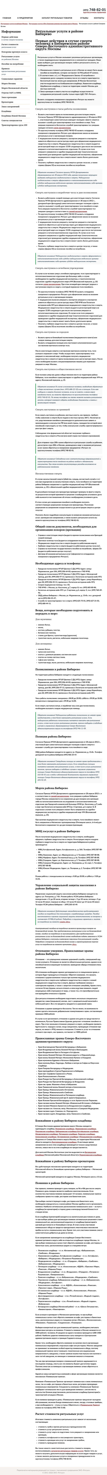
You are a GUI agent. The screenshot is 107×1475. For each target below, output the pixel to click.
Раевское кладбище (86, 1134)
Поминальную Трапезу (90, 1405)
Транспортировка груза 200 (14, 125)
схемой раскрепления (78, 211)
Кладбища (6, 111)
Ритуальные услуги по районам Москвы (14, 24)
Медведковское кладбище (46, 1134)
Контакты (99, 18)
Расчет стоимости (15, 46)
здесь (74, 944)
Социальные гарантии (12, 79)
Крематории (7, 102)
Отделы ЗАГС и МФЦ (11, 92)
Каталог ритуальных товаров (57, 18)
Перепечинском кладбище (90, 1155)
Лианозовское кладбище (85, 1129)
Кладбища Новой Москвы (14, 115)
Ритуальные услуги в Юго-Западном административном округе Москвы (53, 24)
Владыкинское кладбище (91, 1137)
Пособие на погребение (13, 64)
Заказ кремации (9, 97)
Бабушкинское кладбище (66, 1131)
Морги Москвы (9, 83)
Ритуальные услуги (15, 58)
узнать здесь (65, 922)
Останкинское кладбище (67, 1137)
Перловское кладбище (45, 1131)
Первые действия (15, 38)
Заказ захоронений (10, 106)
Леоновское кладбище (64, 1129)
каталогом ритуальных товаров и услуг (67, 1451)
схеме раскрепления (62, 128)
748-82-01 (94, 10)
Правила (15, 71)
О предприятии (25, 18)
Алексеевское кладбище (45, 1137)
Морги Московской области (15, 88)
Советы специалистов (12, 120)
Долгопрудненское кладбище (64, 1142)
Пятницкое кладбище (68, 1134)
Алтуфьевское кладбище (87, 1131)
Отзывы (84, 18)
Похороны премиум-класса (14, 52)
